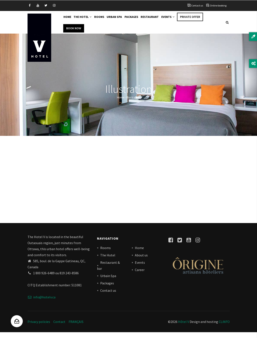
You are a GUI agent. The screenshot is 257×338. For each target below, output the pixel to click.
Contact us (197, 5)
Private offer (201, 20)
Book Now (73, 34)
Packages (138, 20)
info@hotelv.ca (41, 303)
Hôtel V (183, 327)
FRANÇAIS (76, 327)
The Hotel (85, 20)
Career (140, 275)
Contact (59, 327)
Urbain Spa (108, 281)
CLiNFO (224, 327)
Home (68, 20)
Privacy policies (39, 327)
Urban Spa (120, 20)
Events (178, 20)
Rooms (104, 20)
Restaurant (158, 20)
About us (141, 261)
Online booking (218, 5)
